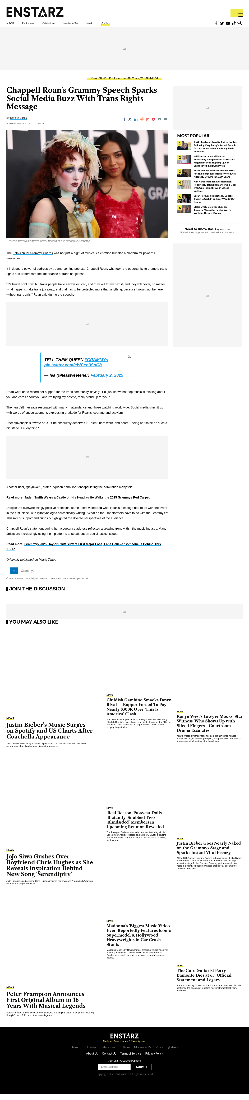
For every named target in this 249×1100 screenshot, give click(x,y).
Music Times (47, 565)
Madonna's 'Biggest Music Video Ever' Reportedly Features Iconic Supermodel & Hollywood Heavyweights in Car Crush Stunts (139, 941)
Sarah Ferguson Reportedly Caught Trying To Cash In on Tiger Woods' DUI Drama (214, 204)
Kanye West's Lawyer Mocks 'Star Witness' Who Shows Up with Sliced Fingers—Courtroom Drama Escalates (210, 729)
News (74, 1053)
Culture (124, 1053)
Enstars (35, 11)
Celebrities (64, 25)
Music (120, 25)
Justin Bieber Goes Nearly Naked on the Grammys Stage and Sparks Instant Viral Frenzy (209, 854)
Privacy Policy (154, 1059)
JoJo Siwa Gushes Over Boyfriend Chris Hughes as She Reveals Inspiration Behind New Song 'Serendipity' (49, 871)
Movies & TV (95, 25)
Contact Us (109, 1059)
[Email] (159, 125)
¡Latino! (141, 25)
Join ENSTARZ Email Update (124, 1066)
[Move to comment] (165, 125)
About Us (92, 1059)
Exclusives (36, 25)
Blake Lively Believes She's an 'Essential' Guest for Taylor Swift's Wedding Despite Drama (212, 215)
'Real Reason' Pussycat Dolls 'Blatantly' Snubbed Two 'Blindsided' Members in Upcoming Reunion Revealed (135, 826)
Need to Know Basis (200, 235)
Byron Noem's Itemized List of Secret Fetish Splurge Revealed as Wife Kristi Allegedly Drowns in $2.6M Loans (215, 179)
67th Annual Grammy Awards (33, 259)
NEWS (12, 25)
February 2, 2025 (107, 381)
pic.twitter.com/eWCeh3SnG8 (73, 371)
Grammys (27, 577)
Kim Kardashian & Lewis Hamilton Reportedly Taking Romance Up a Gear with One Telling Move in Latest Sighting (215, 192)
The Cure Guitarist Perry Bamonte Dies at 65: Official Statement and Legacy (204, 981)
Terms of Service (130, 1059)
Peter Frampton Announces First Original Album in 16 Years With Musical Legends (45, 1006)
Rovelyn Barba (18, 123)
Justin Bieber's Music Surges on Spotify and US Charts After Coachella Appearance (49, 736)
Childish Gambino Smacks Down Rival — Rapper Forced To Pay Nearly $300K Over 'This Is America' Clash (139, 713)
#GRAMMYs (96, 365)
